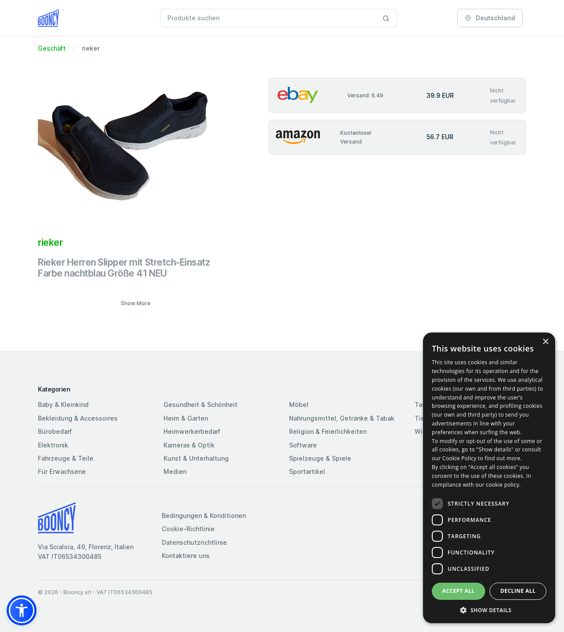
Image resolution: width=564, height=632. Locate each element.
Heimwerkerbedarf (191, 431)
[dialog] (489, 478)
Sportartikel (307, 471)
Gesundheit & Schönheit (200, 404)
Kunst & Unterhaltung (196, 458)
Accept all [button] (458, 591)
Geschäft (52, 48)
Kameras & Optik (189, 445)
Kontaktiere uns (186, 555)
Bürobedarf (55, 431)
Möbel (298, 404)
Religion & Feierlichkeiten (328, 431)
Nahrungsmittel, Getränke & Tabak (341, 418)
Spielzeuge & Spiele (320, 458)
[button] (21, 610)
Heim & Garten (185, 418)
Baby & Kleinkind (63, 404)
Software (303, 445)
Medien (174, 471)
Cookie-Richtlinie (188, 528)
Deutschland (490, 18)
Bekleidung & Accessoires (78, 418)
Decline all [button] (518, 591)
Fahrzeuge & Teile (65, 458)
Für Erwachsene (62, 471)
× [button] (545, 342)
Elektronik (53, 445)
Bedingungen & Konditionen (204, 515)
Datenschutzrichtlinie (194, 542)
